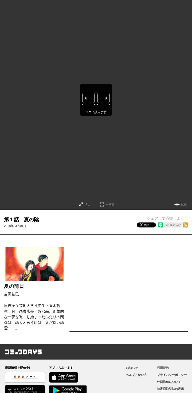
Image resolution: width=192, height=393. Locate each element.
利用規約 (163, 368)
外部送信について (169, 382)
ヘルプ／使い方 (136, 375)
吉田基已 (11, 294)
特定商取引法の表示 (170, 389)
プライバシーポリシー (172, 375)
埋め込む (175, 224)
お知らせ (132, 368)
